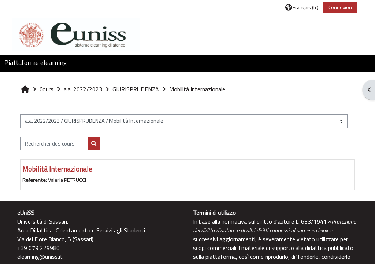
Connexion (340, 7)
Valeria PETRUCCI (67, 180)
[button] (301, 7)
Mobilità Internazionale (57, 169)
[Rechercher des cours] (54, 143)
